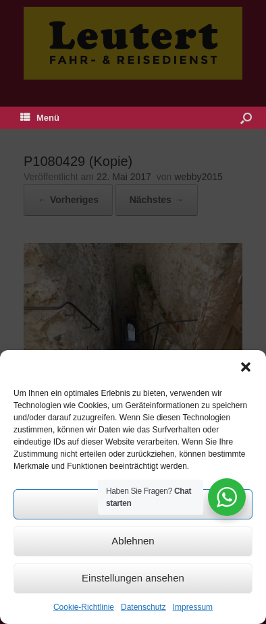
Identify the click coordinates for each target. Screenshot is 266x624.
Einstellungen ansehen (133, 578)
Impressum (193, 607)
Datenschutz (143, 607)
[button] (245, 367)
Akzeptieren (132, 503)
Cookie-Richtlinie (83, 607)
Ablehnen (132, 540)
